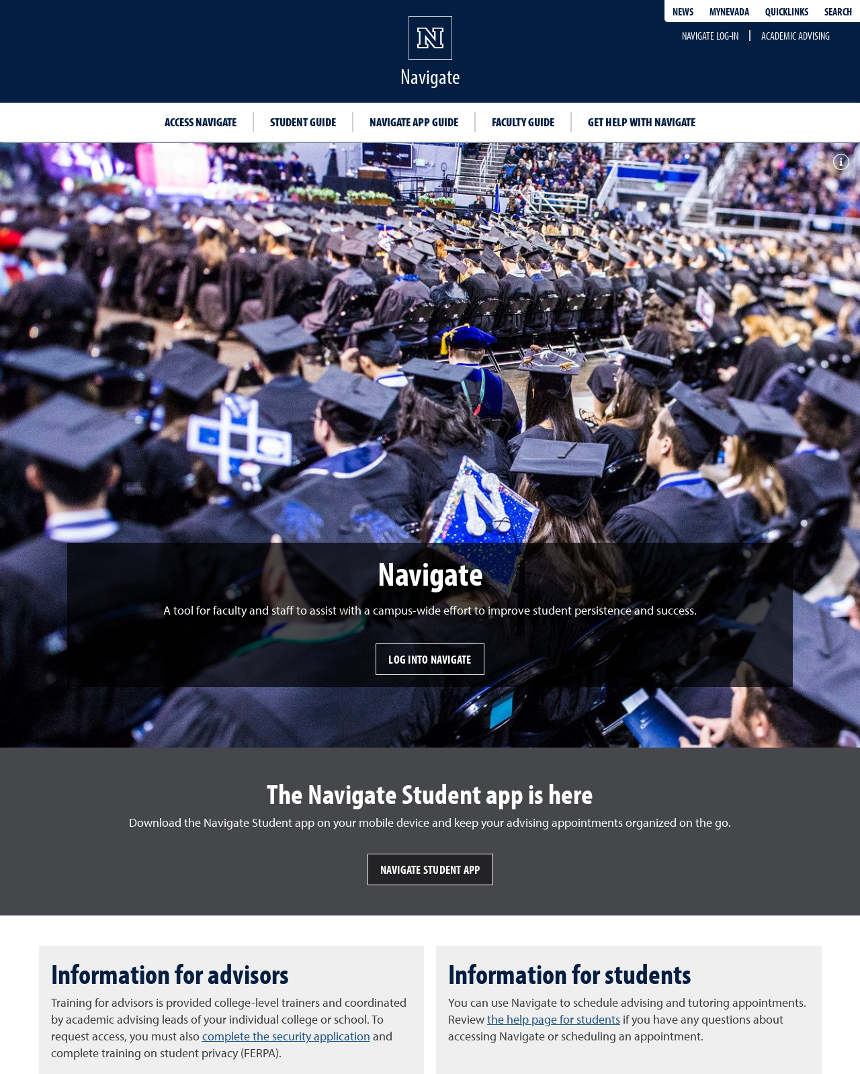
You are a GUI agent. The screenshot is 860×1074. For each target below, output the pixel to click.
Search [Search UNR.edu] (838, 11)
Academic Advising (795, 35)
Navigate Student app (430, 869)
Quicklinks (786, 11)
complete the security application (286, 1036)
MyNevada (729, 11)
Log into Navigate (429, 659)
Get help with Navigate (641, 122)
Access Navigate (200, 122)
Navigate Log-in (710, 35)
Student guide (303, 122)
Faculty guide (523, 122)
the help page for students (553, 1019)
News (683, 11)
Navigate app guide (414, 122)
